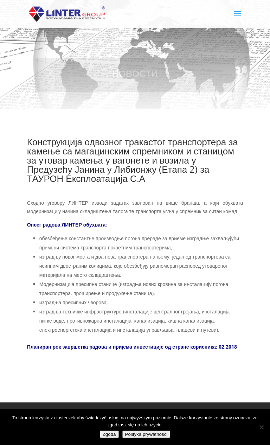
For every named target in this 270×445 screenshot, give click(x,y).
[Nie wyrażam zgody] (261, 427)
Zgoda (109, 434)
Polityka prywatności (146, 434)
